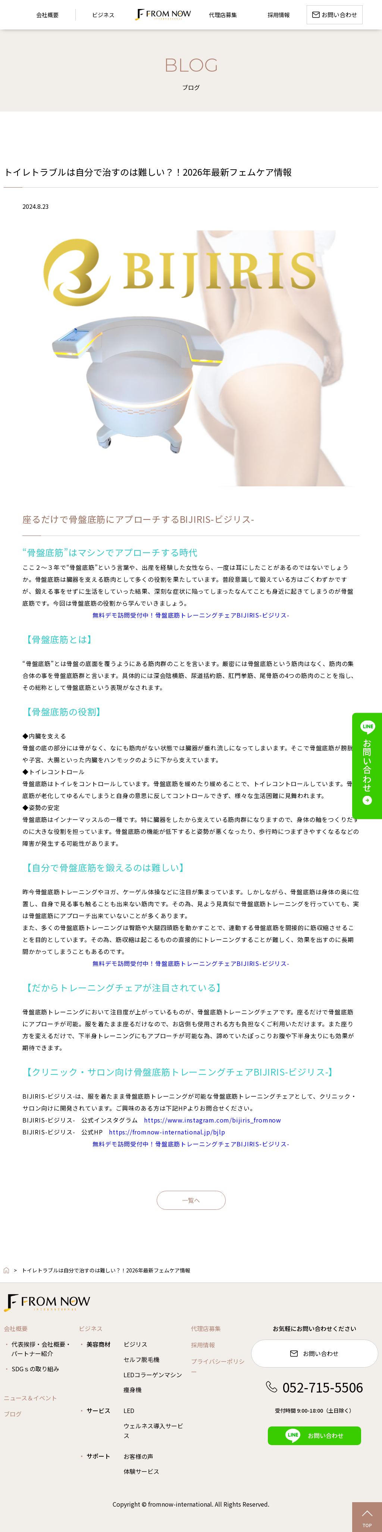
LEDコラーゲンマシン (152, 1374)
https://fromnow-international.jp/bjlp (167, 1131)
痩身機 (132, 1389)
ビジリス (135, 1344)
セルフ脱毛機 (141, 1359)
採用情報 (203, 1344)
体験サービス (141, 1471)
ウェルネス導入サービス (153, 1430)
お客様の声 (138, 1456)
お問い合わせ (314, 1353)
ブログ (13, 1413)
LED (128, 1410)
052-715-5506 (314, 1386)
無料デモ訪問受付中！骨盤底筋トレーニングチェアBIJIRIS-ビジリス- (191, 614)
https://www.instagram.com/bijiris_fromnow (212, 1119)
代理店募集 (206, 1328)
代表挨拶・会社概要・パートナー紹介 (41, 1349)
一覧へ (191, 1200)
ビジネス (91, 1328)
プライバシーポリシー (218, 1366)
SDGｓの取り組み (35, 1368)
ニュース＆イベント (30, 1397)
